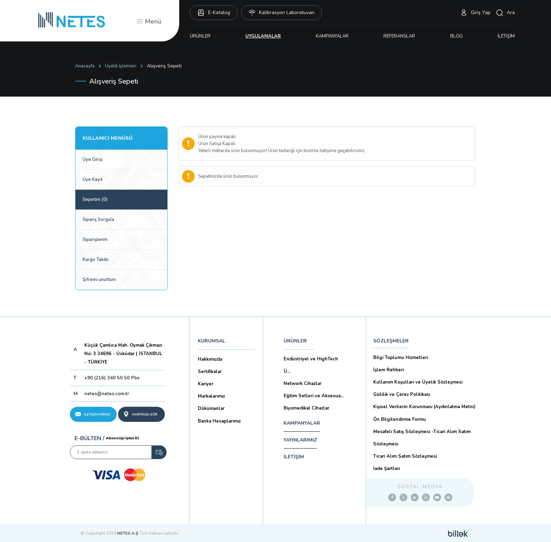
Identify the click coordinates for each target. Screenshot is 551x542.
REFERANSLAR (399, 36)
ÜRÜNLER (200, 36)
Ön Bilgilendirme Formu (399, 419)
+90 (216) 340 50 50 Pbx (112, 378)
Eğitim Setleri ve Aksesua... (314, 396)
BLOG (456, 36)
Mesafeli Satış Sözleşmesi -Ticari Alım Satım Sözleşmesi (422, 438)
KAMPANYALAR (332, 36)
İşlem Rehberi (388, 370)
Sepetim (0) (95, 199)
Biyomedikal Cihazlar (306, 408)
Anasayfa (85, 66)
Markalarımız (211, 396)
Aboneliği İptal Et (122, 438)
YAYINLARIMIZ (300, 440)
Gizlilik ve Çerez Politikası (401, 394)
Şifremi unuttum (99, 279)
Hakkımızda (210, 359)
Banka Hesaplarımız (219, 421)
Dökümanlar (211, 408)
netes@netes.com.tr (106, 394)
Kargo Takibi (96, 259)
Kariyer (205, 384)
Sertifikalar (210, 371)
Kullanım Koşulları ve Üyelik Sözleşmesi (417, 382)
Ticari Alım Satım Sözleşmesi (405, 456)
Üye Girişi (93, 159)
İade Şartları (386, 468)
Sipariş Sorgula (98, 219)
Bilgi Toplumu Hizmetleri (400, 357)
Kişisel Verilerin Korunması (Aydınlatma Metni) (424, 407)
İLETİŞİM (506, 36)
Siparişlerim (95, 239)
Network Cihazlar (303, 383)
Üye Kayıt (93, 179)
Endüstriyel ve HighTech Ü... (311, 365)
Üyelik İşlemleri (120, 66)
